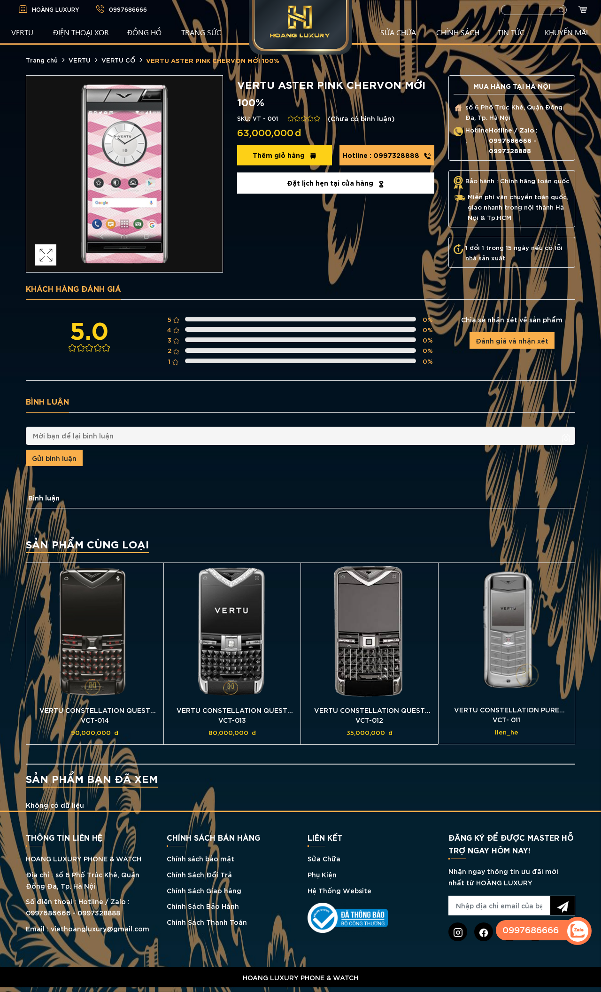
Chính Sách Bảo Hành (203, 905)
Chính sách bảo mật (200, 858)
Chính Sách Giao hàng (204, 890)
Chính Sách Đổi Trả (199, 874)
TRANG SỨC (201, 32)
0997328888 (387, 155)
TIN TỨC (511, 32)
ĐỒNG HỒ (144, 32)
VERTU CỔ (118, 59)
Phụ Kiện (322, 874)
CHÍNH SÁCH (457, 32)
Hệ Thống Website (339, 890)
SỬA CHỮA (398, 32)
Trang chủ (42, 59)
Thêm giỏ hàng (284, 155)
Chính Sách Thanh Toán (207, 921)
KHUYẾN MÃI (566, 32)
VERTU (22, 32)
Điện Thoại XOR (81, 32)
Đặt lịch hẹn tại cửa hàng (336, 182)
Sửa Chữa (324, 858)
